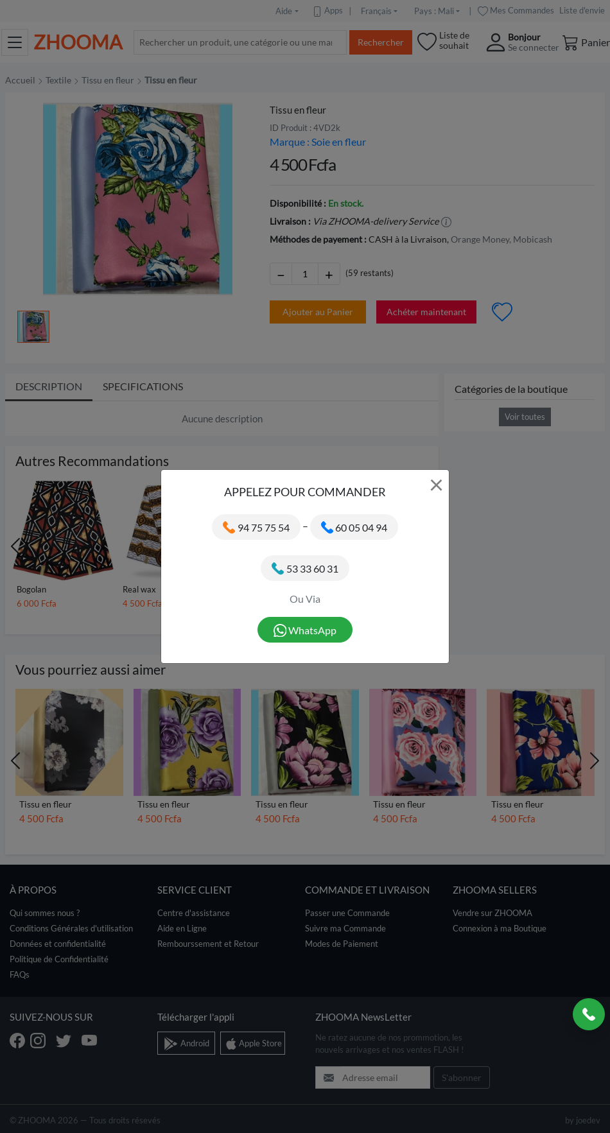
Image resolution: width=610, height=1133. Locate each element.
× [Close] (436, 484)
